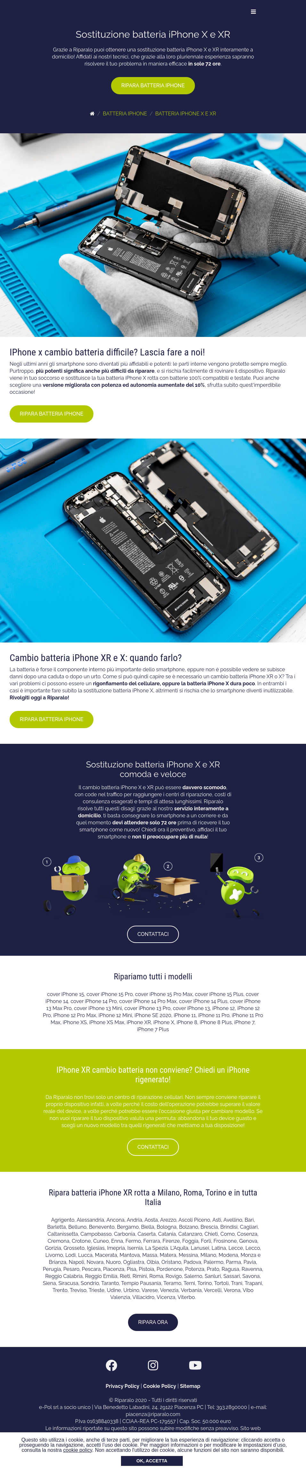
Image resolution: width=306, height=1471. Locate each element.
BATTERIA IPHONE (125, 114)
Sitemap (190, 1386)
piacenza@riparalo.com (153, 1414)
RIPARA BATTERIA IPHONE (153, 85)
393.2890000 (231, 1407)
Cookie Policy (159, 1386)
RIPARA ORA (153, 1322)
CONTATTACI (153, 934)
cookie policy (77, 1450)
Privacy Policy (122, 1386)
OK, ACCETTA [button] (151, 1460)
